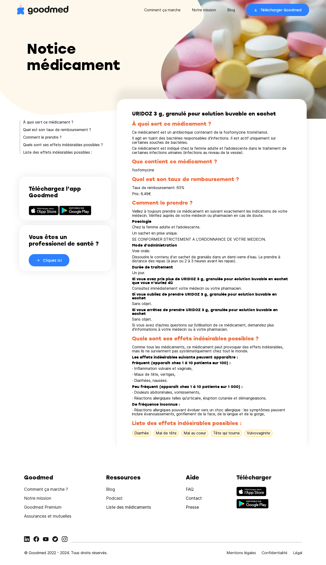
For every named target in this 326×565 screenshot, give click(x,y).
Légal (297, 552)
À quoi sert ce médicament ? (48, 122)
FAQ (190, 489)
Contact (194, 498)
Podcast (114, 498)
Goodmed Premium (43, 507)
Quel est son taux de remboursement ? (57, 130)
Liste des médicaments (128, 507)
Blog (231, 10)
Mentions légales (241, 552)
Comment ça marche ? (46, 489)
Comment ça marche (162, 10)
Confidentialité (274, 552)
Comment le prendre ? (42, 137)
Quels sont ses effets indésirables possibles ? (63, 145)
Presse (192, 507)
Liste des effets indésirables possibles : (57, 152)
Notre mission (204, 10)
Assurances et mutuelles (47, 516)
